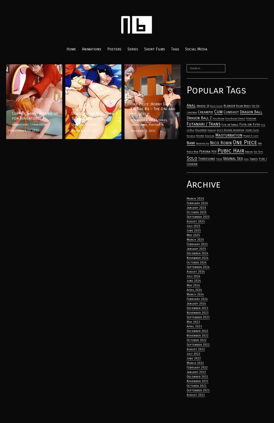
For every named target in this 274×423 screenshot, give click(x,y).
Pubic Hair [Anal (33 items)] (230, 150)
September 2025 (198, 217)
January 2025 (196, 248)
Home (71, 49)
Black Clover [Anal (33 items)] (216, 106)
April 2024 (194, 290)
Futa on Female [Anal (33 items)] (229, 124)
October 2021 (197, 385)
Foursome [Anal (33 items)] (251, 118)
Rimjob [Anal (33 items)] (249, 151)
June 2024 (194, 280)
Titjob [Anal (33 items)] (219, 159)
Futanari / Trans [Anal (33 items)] (204, 124)
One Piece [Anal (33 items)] (245, 142)
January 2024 (196, 303)
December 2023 (197, 308)
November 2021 (198, 381)
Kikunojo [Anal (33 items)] (191, 136)
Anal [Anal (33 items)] (191, 105)
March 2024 (195, 294)
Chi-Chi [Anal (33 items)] (255, 105)
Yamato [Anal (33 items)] (254, 159)
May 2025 (193, 235)
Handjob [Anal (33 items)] (212, 130)
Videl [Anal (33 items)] (246, 159)
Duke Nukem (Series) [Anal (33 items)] (235, 118)
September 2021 (198, 390)
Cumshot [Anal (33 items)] (231, 112)
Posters (114, 49)
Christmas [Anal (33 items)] (192, 112)
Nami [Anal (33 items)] (191, 143)
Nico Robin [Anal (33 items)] (221, 142)
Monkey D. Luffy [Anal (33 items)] (251, 136)
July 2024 (193, 276)
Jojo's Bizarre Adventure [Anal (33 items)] (230, 130)
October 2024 (197, 262)
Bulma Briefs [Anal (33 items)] (243, 105)
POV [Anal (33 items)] (214, 151)
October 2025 (197, 212)
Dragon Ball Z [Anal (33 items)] (199, 118)
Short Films (154, 49)
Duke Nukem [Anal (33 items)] (218, 118)
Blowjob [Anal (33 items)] (229, 105)
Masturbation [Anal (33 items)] (228, 135)
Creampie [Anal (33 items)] (205, 112)
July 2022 (193, 353)
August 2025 (196, 221)
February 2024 (197, 299)
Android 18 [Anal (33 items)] (203, 105)
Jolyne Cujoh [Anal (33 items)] (252, 130)
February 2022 (197, 367)
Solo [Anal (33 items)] (192, 158)
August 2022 (196, 349)
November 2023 (198, 312)
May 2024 (193, 285)
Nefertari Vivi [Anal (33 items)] (202, 143)
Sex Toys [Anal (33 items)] (258, 151)
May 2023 (193, 322)
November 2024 (198, 258)
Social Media (196, 49)
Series (132, 49)
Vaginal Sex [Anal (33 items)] (233, 158)
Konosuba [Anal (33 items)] (209, 136)
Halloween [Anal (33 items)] (201, 130)
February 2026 (197, 203)
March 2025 (195, 239)
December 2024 (197, 253)
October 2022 (197, 340)
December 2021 (197, 376)
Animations (91, 49)
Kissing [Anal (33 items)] (200, 135)
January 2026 (196, 207)
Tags (175, 49)
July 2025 (193, 226)
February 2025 (197, 244)
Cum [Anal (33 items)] (218, 111)
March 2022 (195, 363)
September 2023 (198, 317)
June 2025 (194, 230)
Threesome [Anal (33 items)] (206, 159)
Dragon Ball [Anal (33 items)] (251, 112)
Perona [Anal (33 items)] (204, 151)
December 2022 (197, 331)
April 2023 (194, 326)
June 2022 (194, 358)
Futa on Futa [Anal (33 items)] (249, 124)
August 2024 (196, 271)
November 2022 (198, 335)
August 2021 (196, 395)
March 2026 (195, 198)
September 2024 (198, 267)
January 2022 (196, 372)
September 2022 (198, 344)
